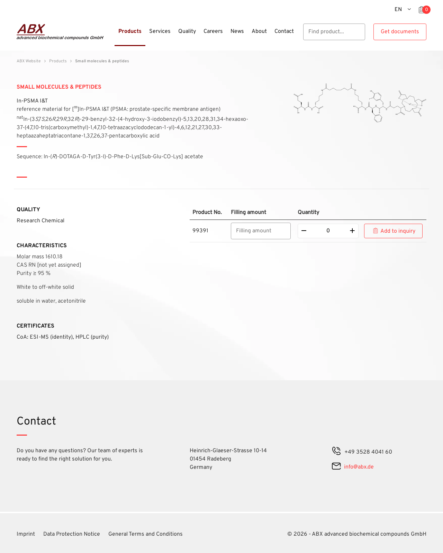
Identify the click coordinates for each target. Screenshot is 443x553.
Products (58, 61)
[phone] (336, 452)
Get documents (400, 31)
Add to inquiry (397, 231)
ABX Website (28, 61)
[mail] (336, 467)
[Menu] (112, 35)
